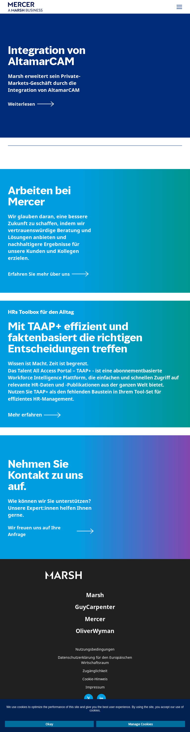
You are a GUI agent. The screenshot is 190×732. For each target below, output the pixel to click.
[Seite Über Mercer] (48, 274)
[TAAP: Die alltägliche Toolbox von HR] (95, 414)
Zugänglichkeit (95, 671)
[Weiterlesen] (31, 104)
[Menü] (179, 6)
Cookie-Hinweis (95, 679)
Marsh (95, 595)
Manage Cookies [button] (140, 724)
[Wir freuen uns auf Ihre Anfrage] (51, 531)
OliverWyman (95, 631)
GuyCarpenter (95, 607)
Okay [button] (49, 724)
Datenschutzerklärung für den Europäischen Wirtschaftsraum (95, 660)
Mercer (95, 619)
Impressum (95, 687)
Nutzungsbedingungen (95, 649)
